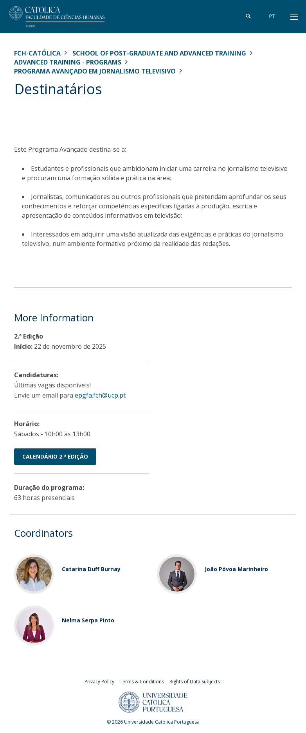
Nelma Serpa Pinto (88, 620)
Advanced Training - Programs (67, 62)
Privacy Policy (99, 681)
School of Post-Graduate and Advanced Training (159, 53)
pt (272, 16)
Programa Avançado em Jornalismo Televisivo (95, 71)
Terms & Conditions (142, 681)
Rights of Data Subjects (194, 681)
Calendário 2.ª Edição (55, 456)
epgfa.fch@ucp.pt (100, 395)
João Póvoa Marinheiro (236, 569)
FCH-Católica (37, 53)
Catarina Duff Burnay (91, 569)
